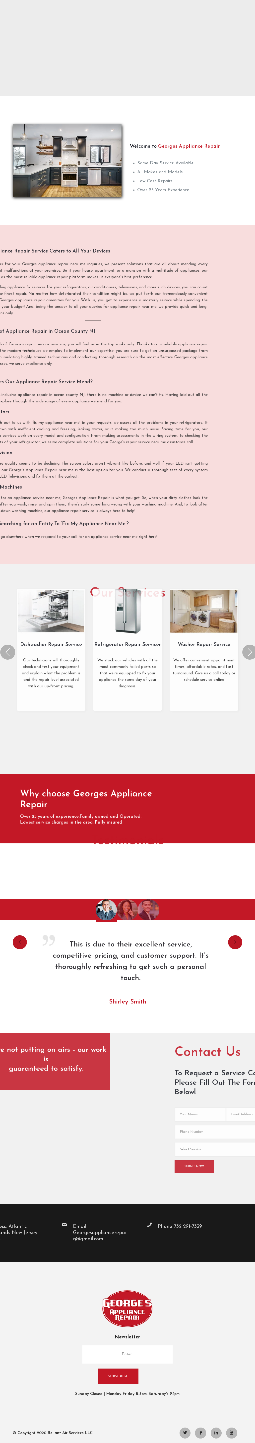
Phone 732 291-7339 (29, 1226)
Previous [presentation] (11, 506)
